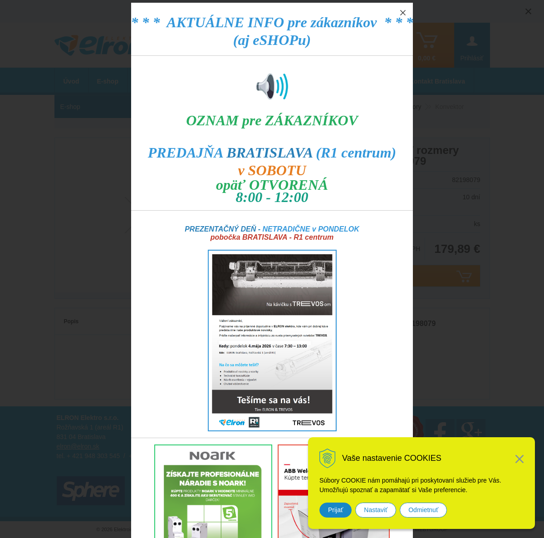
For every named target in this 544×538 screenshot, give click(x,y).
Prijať (335, 509)
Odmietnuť (423, 509)
